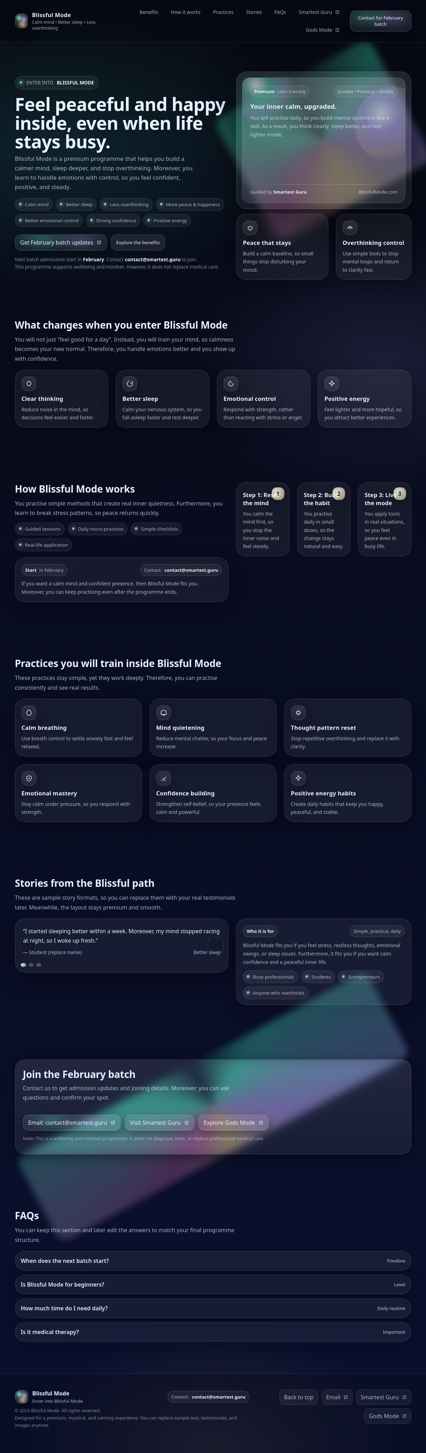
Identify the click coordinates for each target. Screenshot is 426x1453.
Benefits (149, 12)
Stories (254, 12)
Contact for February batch (380, 21)
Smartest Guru (319, 12)
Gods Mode (323, 30)
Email (337, 1397)
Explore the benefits (138, 242)
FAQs (280, 12)
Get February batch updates (61, 242)
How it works (186, 12)
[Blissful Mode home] (63, 21)
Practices (223, 12)
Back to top (299, 1397)
